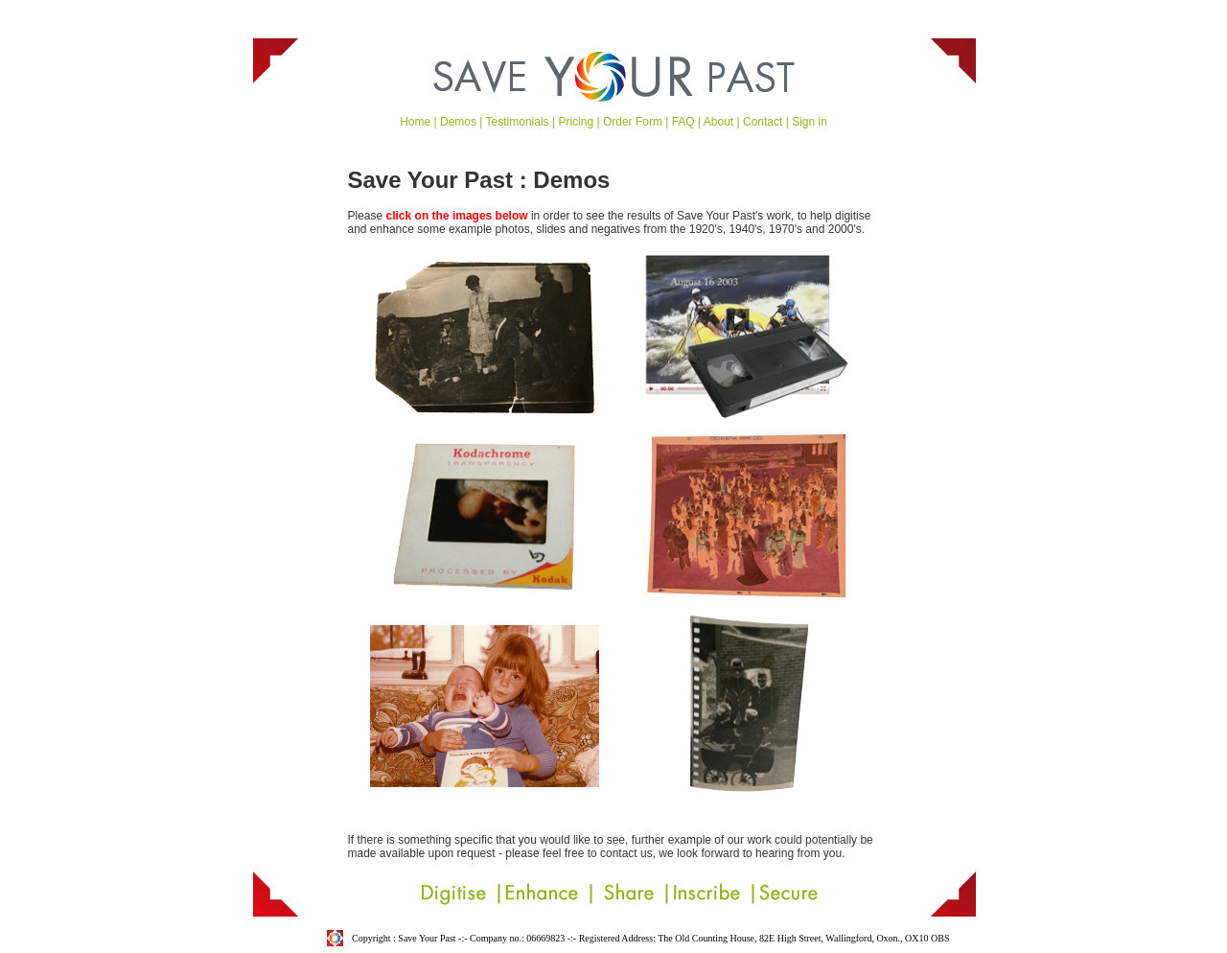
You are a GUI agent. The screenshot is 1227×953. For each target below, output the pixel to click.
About (718, 121)
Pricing (575, 121)
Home (415, 121)
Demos (458, 121)
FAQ (683, 121)
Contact (762, 121)
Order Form (632, 121)
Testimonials (517, 121)
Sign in (809, 121)
